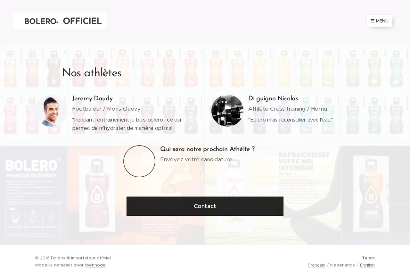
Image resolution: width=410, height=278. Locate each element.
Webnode (95, 265)
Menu (380, 21)
